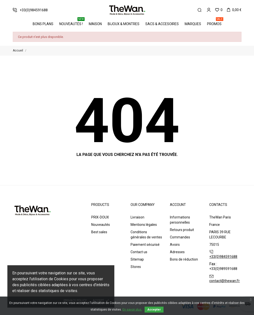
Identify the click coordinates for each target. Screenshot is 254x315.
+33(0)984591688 (223, 257)
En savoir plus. (132, 309)
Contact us (139, 252)
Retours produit (182, 230)
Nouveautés (100, 225)
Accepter (154, 309)
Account (178, 205)
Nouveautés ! (72, 22)
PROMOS (215, 22)
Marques (193, 24)
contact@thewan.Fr (224, 281)
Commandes (180, 237)
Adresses (177, 252)
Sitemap (137, 259)
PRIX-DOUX (100, 217)
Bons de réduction (184, 259)
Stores (136, 267)
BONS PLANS (43, 24)
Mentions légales (144, 225)
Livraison (137, 217)
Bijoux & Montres (123, 24)
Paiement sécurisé (145, 245)
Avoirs (175, 245)
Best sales (99, 232)
